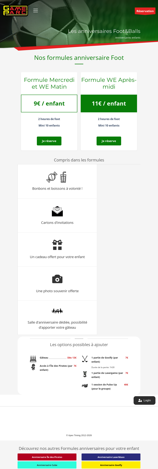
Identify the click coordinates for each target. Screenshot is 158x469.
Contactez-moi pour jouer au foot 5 (78, 436)
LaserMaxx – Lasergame (30, 429)
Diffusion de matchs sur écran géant (75, 422)
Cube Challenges (26, 420)
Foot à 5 (22, 433)
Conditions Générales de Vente (118, 415)
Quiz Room (23, 424)
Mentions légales (111, 419)
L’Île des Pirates (25, 441)
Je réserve (49, 141)
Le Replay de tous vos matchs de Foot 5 (76, 430)
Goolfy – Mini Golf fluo (29, 437)
